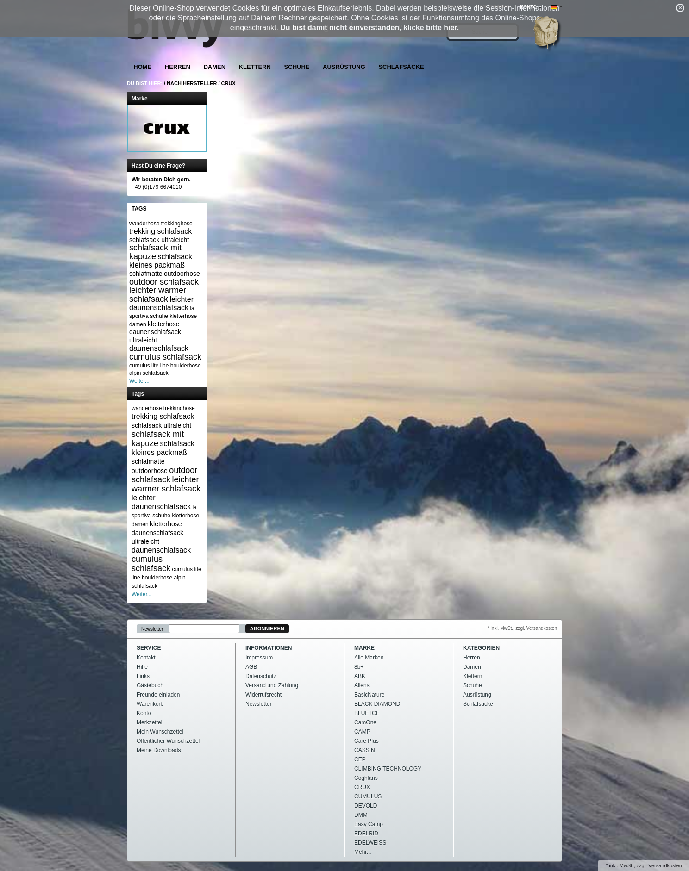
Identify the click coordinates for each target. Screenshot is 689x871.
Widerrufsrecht (263, 694)
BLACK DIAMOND (377, 704)
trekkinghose (177, 223)
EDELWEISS (370, 843)
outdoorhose (182, 273)
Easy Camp (368, 824)
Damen (214, 66)
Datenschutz (260, 676)
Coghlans (366, 778)
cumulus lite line (149, 365)
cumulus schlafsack (165, 356)
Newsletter (152, 628)
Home (142, 66)
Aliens (362, 685)
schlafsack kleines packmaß (160, 261)
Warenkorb (150, 704)
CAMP (362, 731)
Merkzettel (149, 722)
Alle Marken (368, 657)
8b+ (358, 667)
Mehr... (362, 852)
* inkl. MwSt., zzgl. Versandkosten (522, 628)
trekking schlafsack (160, 231)
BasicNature (369, 694)
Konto (144, 713)
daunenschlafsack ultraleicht (155, 336)
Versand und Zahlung (271, 685)
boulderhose (185, 365)
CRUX (228, 83)
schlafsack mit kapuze (155, 252)
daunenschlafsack (158, 348)
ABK (359, 676)
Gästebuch (150, 685)
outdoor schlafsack (164, 281)
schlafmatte (146, 273)
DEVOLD (365, 806)
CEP (360, 759)
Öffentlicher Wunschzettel (168, 741)
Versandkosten (665, 865)
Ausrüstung (344, 66)
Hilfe (142, 667)
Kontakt (146, 657)
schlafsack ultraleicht (159, 239)
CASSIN (364, 750)
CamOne (365, 722)
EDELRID (366, 833)
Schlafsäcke (401, 66)
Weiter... (139, 381)
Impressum (259, 657)
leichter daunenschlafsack (161, 303)
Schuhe (297, 66)
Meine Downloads (159, 750)
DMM (361, 815)
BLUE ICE (367, 713)
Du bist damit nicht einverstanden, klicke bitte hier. (369, 27)
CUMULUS (368, 796)
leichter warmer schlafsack (157, 295)
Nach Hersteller (192, 83)
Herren (177, 66)
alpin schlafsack (149, 373)
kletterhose (163, 324)
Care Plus (366, 741)
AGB (251, 667)
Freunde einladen (158, 694)
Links (143, 676)
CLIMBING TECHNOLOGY (387, 768)
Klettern (255, 66)
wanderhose (144, 223)
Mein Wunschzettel (160, 731)
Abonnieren (267, 628)
